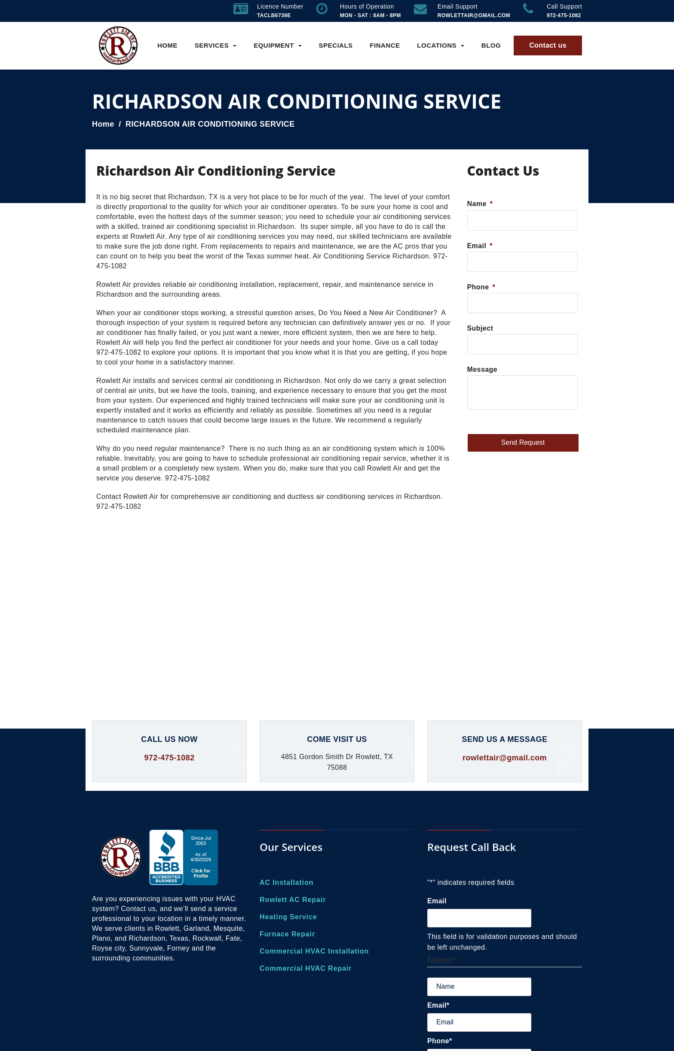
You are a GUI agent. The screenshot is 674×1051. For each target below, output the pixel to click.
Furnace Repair (287, 934)
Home (167, 45)
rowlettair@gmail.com (505, 757)
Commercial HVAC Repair (306, 968)
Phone (481, 287)
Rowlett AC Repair (293, 899)
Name (480, 203)
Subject (480, 328)
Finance (385, 45)
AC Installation (287, 882)
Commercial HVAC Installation (314, 951)
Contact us (548, 45)
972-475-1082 (169, 757)
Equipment (278, 45)
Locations (440, 45)
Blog (491, 45)
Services (216, 45)
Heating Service (288, 916)
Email (480, 245)
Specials (336, 45)
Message (482, 369)
